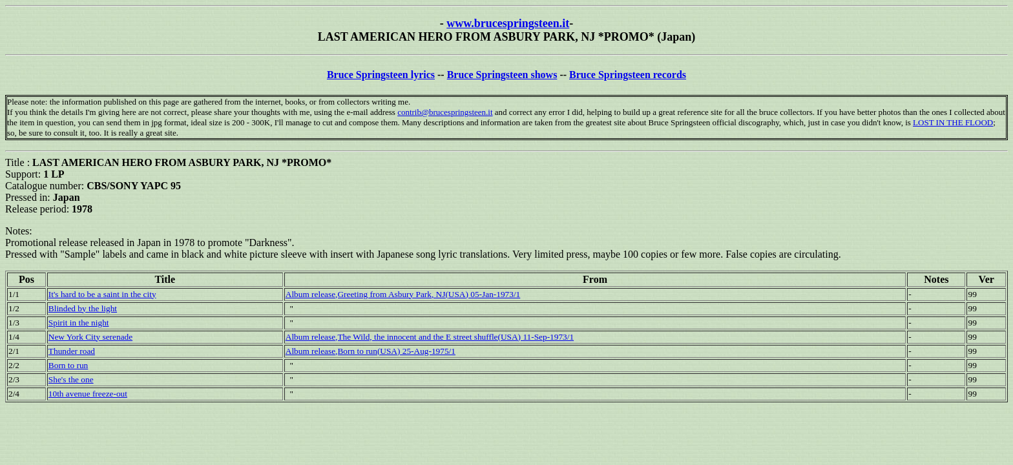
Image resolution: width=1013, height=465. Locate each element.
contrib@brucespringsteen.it (444, 112)
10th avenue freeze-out (87, 393)
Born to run (68, 365)
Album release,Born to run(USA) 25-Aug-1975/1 (370, 351)
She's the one (71, 379)
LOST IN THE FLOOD (953, 122)
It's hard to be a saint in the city (102, 294)
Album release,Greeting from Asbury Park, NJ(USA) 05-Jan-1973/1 (403, 294)
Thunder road (71, 351)
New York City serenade (90, 337)
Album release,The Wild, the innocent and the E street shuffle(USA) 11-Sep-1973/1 (430, 337)
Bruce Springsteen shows (502, 74)
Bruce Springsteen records (627, 74)
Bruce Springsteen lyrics (381, 74)
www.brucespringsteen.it (507, 23)
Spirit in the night (78, 322)
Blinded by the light (82, 308)
